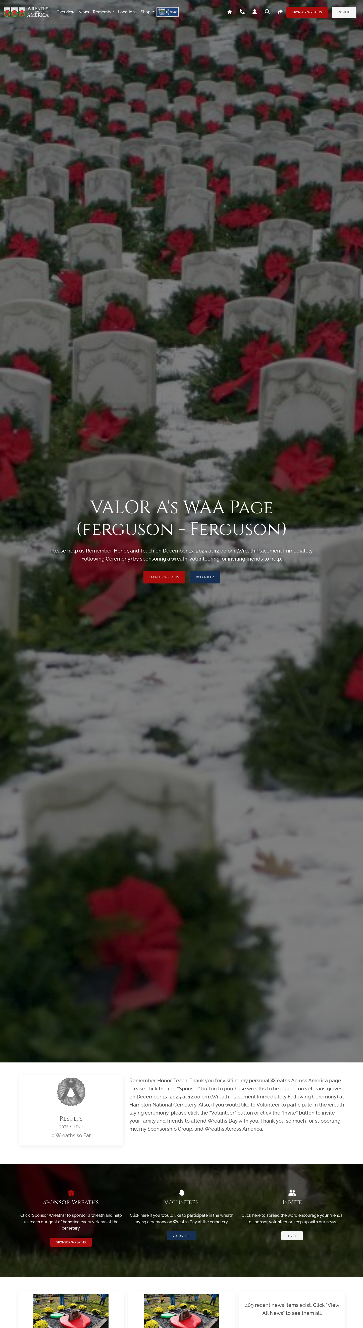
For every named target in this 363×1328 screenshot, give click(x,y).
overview (65, 12)
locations (127, 12)
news (83, 12)
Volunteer (205, 577)
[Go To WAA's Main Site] (229, 12)
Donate (344, 12)
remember (103, 12)
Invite (292, 1236)
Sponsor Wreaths (307, 12)
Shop (146, 12)
